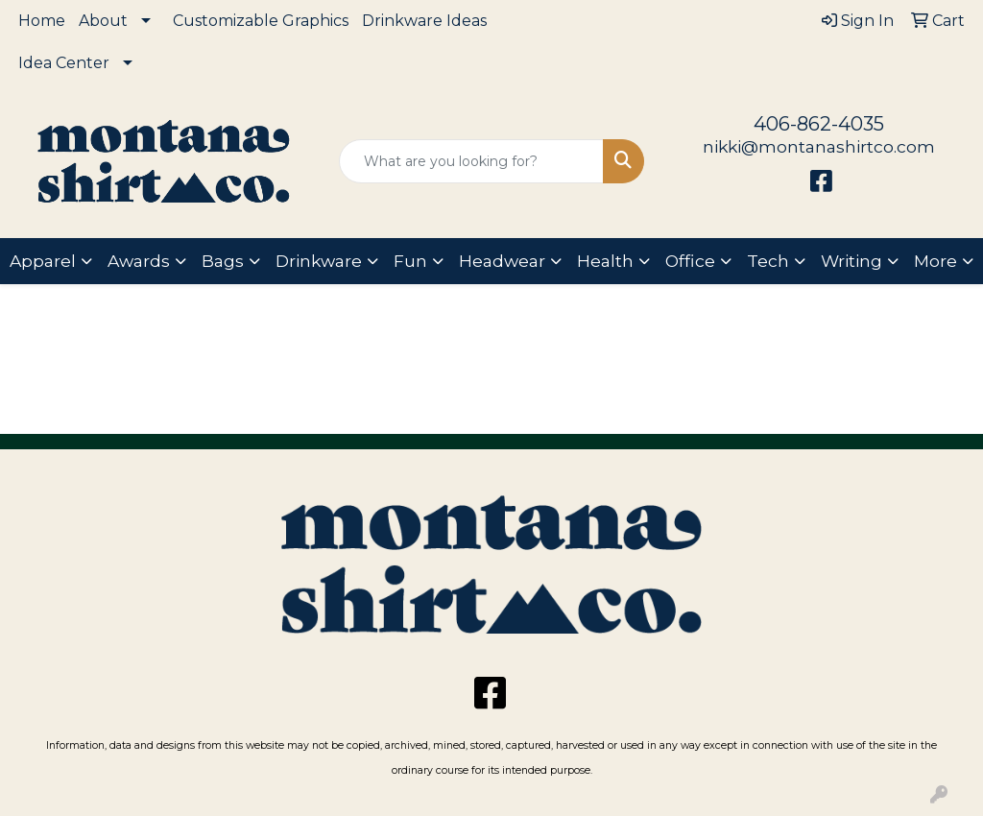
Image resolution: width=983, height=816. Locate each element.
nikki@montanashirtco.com (819, 146)
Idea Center (63, 63)
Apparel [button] (43, 261)
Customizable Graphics (260, 21)
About (103, 21)
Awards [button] (139, 261)
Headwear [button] (502, 261)
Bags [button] (223, 261)
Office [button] (690, 261)
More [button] (935, 261)
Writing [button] (851, 261)
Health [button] (605, 261)
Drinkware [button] (319, 261)
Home (41, 21)
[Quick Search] (471, 161)
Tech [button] (768, 261)
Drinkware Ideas (424, 21)
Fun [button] (410, 261)
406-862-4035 (819, 123)
